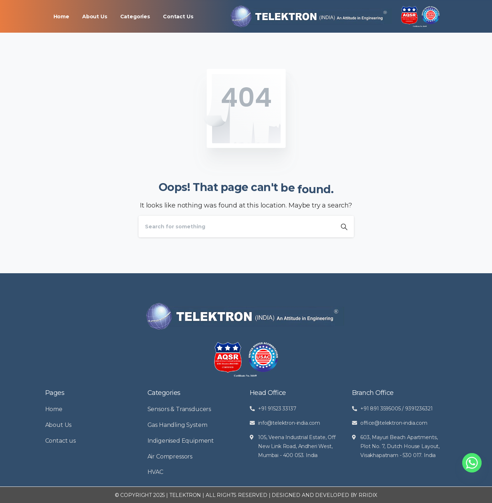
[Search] (236, 226)
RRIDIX (368, 495)
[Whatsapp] (472, 462)
